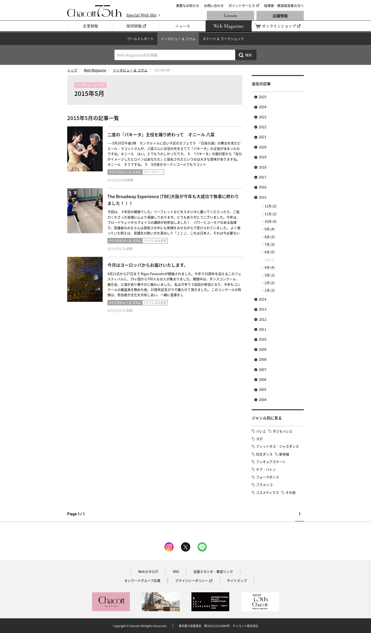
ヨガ (259, 438)
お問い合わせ (214, 5)
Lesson (230, 15)
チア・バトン (266, 469)
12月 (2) (271, 206)
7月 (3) (270, 244)
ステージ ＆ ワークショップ (223, 38)
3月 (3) (270, 275)
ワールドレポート (140, 38)
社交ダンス (264, 454)
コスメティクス (267, 492)
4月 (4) (270, 267)
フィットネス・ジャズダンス (277, 446)
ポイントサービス (242, 5)
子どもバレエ (282, 431)
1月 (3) (270, 290)
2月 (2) (270, 282)
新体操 (284, 454)
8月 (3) (270, 236)
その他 (291, 492)
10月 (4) (271, 221)
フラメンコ (264, 484)
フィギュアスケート (271, 461)
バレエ (261, 431)
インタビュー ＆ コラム (178, 38)
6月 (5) (270, 252)
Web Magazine (95, 70)
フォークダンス (267, 477)
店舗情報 (280, 15)
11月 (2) (271, 213)
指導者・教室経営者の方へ (284, 5)
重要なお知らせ (187, 5)
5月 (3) (270, 259)
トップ (72, 70)
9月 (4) (270, 229)
